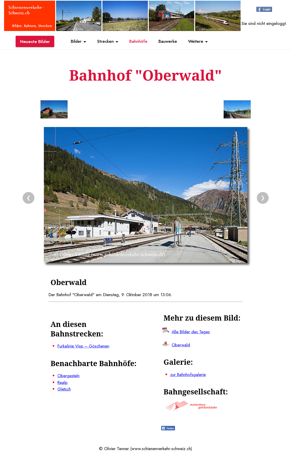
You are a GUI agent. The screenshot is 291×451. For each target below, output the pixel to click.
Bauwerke (168, 41)
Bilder (75, 41)
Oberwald (181, 344)
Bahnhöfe (138, 41)
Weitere (196, 41)
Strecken (105, 41)
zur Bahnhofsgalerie (188, 374)
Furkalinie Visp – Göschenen (83, 346)
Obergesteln (68, 375)
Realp (62, 382)
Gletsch (64, 388)
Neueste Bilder (35, 41)
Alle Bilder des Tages (191, 331)
